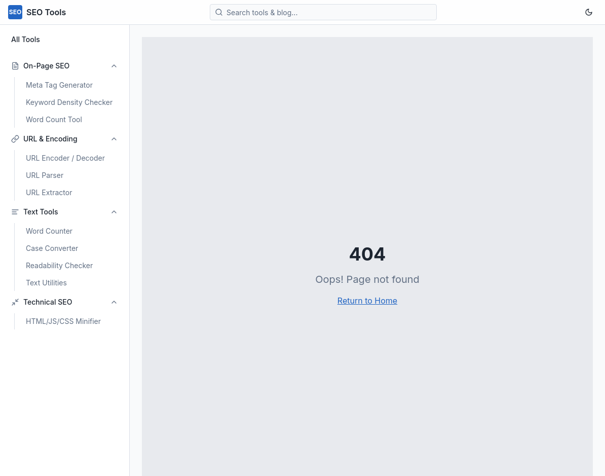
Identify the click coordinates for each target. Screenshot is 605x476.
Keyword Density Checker (69, 102)
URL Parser (44, 175)
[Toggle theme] (589, 12)
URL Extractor (49, 192)
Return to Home (367, 301)
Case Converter (52, 248)
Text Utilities (46, 282)
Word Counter (49, 231)
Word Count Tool (54, 119)
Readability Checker (59, 265)
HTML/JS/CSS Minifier (63, 321)
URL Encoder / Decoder (65, 158)
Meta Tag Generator (59, 85)
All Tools (25, 39)
